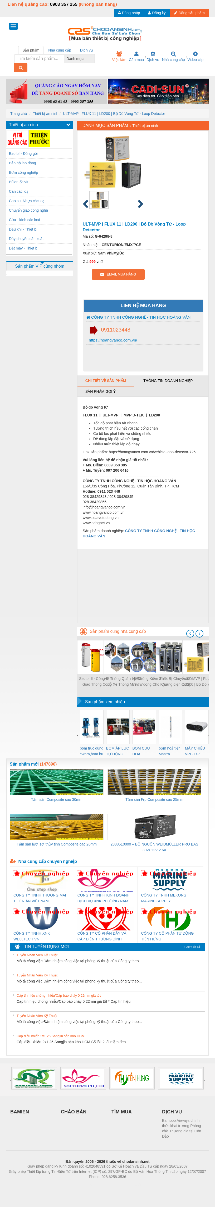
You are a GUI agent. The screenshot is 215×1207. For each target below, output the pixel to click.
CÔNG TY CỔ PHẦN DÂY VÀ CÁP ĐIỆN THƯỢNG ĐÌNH (101, 936)
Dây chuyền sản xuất (26, 239)
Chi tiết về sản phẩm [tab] (105, 381)
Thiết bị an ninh (45, 113)
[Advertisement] (142, 586)
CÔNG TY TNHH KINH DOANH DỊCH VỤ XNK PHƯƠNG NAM (103, 898)
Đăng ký (156, 13)
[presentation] (190, 634)
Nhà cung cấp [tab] (59, 50)
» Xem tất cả (192, 946)
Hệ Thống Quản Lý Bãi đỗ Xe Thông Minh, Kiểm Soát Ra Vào (123, 681)
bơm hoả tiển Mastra (169, 751)
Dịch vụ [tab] (86, 50)
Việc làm (119, 56)
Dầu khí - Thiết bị (23, 229)
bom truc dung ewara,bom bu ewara (92, 751)
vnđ (100, 261)
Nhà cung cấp (173, 56)
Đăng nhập (129, 13)
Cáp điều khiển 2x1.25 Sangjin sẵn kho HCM (51, 1036)
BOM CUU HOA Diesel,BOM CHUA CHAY (143, 751)
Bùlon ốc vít (18, 182)
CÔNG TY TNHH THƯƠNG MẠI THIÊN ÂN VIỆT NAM (39, 898)
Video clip (195, 56)
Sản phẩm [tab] (30, 50)
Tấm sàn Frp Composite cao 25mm (154, 799)
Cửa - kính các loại (24, 220)
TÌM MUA (121, 1111)
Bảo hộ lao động (22, 163)
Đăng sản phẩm (189, 13)
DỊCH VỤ (172, 1111)
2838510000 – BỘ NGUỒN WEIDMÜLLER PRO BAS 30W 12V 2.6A (154, 847)
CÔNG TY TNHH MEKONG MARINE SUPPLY (164, 898)
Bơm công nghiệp (23, 172)
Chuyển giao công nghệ (28, 210)
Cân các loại (19, 191)
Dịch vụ (152, 56)
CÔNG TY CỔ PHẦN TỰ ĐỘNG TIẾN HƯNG (167, 936)
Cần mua (136, 56)
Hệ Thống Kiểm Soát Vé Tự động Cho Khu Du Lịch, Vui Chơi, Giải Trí (149, 681)
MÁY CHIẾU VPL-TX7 (195, 751)
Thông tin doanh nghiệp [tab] (168, 381)
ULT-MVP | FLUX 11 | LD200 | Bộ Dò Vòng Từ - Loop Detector (114, 113)
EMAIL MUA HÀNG (118, 274)
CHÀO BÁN (73, 1111)
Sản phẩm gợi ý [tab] (100, 391)
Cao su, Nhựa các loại (27, 201)
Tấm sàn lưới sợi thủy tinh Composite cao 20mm (57, 844)
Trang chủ (18, 113)
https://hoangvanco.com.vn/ (112, 340)
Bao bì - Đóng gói (23, 153)
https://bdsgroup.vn (100, 1185)
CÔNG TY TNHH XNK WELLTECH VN (31, 936)
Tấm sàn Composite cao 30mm (56, 799)
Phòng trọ (74, 1185)
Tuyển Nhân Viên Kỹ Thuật (37, 955)
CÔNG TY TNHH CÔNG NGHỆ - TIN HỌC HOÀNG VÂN (138, 317)
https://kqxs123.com (132, 1185)
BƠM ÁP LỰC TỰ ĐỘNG (117, 751)
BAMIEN (19, 1111)
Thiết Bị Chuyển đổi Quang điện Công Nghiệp (175, 681)
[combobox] (93, 58)
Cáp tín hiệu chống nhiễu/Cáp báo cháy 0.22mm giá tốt (59, 995)
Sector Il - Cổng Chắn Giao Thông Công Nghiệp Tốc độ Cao (97, 681)
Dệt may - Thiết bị (23, 248)
